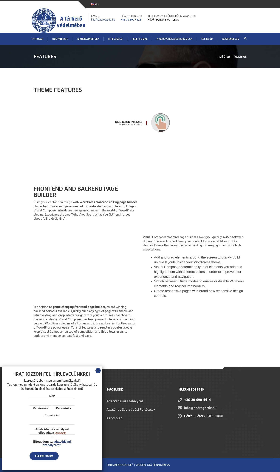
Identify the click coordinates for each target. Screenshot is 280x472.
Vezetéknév (40, 408)
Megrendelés (230, 39)
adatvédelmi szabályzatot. (57, 443)
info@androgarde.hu (103, 19)
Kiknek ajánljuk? (88, 39)
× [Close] (98, 371)
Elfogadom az (52, 443)
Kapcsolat (114, 418)
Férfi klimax (140, 39)
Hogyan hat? (60, 39)
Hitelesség (115, 39)
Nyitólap (37, 39)
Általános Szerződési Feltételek (130, 409)
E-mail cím (51, 415)
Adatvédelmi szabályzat (124, 401)
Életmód (207, 39)
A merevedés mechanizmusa (174, 39)
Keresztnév (63, 408)
